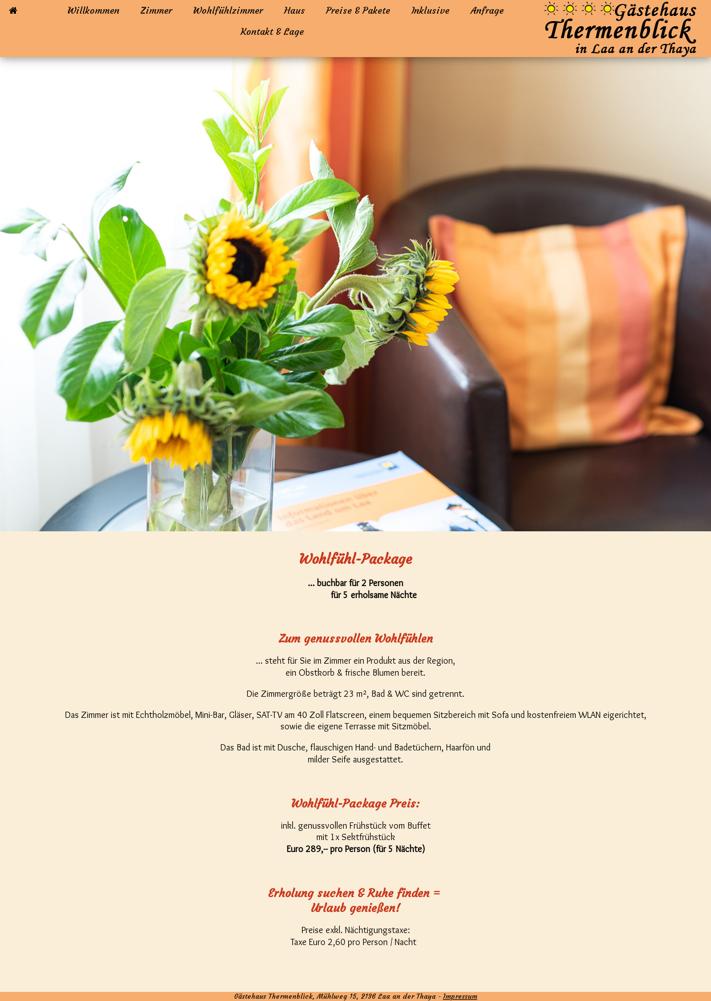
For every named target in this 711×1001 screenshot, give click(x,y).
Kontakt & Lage (272, 31)
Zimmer (156, 10)
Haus (294, 10)
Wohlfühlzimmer (228, 10)
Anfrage (487, 10)
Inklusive (430, 10)
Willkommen (93, 10)
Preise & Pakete (358, 10)
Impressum (460, 996)
